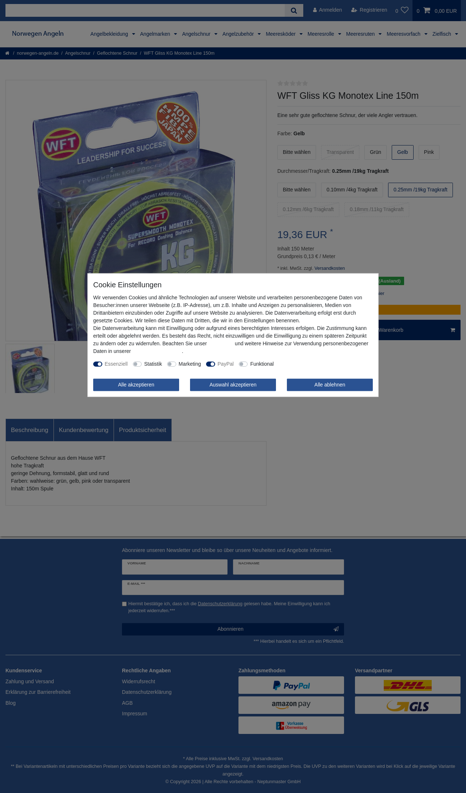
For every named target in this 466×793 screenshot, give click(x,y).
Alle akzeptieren (136, 385)
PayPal (226, 364)
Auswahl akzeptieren (232, 385)
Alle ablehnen (330, 385)
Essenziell (116, 364)
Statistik (153, 364)
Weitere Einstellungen (303, 364)
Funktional (262, 364)
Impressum (220, 343)
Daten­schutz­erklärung (157, 351)
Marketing (190, 364)
